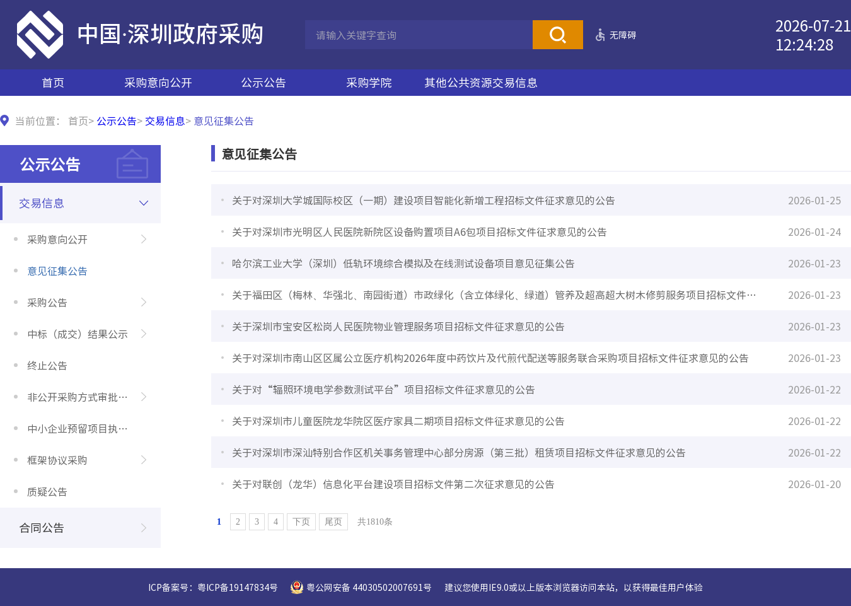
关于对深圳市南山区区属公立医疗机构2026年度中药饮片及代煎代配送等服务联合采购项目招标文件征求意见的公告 (490, 357)
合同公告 (41, 527)
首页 (53, 82)
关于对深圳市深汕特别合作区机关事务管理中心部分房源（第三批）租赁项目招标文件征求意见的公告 (459, 452)
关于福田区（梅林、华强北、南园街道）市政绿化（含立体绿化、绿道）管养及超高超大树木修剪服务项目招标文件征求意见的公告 (498, 294)
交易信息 (165, 120)
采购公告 (47, 302)
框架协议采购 (57, 459)
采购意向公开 (158, 82)
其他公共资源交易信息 (481, 82)
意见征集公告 (57, 270)
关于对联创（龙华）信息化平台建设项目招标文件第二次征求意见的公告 (393, 483)
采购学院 (368, 82)
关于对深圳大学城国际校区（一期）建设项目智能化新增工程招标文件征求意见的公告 (423, 199)
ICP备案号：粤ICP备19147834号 (213, 587)
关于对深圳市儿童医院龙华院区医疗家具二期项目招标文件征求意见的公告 (398, 420)
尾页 (333, 522)
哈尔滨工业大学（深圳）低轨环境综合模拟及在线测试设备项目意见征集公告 (403, 263)
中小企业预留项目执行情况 (87, 428)
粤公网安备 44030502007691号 (369, 587)
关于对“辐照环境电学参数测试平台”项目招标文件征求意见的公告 (383, 389)
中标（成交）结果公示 (77, 333)
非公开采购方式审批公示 (82, 396)
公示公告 (263, 82)
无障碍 (623, 34)
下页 (301, 522)
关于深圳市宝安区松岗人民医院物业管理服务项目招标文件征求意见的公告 (398, 326)
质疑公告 (47, 491)
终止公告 (47, 365)
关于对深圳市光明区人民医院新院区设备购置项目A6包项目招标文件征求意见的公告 (419, 231)
